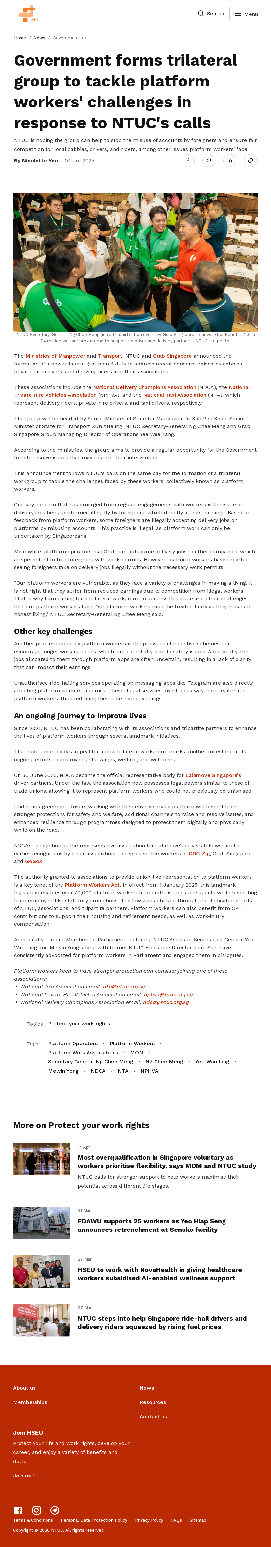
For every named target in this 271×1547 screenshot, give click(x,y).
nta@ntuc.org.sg (124, 986)
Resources (153, 1402)
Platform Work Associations (83, 1052)
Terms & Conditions (33, 1520)
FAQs (176, 1520)
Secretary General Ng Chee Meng (90, 1062)
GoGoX (33, 861)
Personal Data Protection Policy (94, 1520)
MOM (137, 1052)
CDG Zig (199, 853)
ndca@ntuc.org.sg (166, 1002)
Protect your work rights (79, 1023)
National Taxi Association (175, 395)
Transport (110, 356)
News (39, 37)
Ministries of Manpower (55, 356)
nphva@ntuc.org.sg (168, 994)
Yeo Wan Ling (212, 1062)
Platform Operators (73, 1043)
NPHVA (149, 1071)
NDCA (98, 1071)
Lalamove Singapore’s (213, 775)
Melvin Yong (63, 1071)
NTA (123, 1071)
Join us (22, 1476)
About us (24, 1388)
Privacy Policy (149, 1520)
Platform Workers (132, 1043)
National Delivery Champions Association (144, 387)
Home (20, 37)
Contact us (153, 1417)
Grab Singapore (172, 356)
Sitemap (198, 1520)
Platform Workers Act (92, 885)
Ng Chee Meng (164, 1062)
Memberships (30, 1402)
